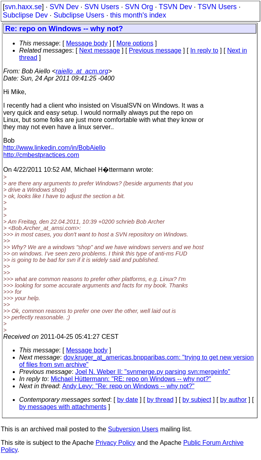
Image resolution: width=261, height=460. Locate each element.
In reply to (204, 50)
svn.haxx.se (23, 7)
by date (127, 399)
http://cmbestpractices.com (41, 154)
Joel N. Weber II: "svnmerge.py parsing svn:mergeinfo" (152, 371)
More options (135, 43)
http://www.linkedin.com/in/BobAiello (54, 147)
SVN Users (101, 7)
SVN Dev (63, 7)
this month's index (138, 15)
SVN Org (139, 7)
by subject (196, 399)
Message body (86, 43)
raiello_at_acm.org (81, 71)
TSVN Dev (175, 7)
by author (233, 399)
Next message (99, 50)
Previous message (155, 50)
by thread (160, 399)
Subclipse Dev (25, 15)
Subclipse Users (78, 15)
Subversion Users (133, 429)
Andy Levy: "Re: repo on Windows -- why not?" (128, 386)
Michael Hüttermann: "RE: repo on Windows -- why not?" (131, 378)
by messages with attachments (63, 406)
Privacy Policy (115, 442)
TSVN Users (217, 7)
